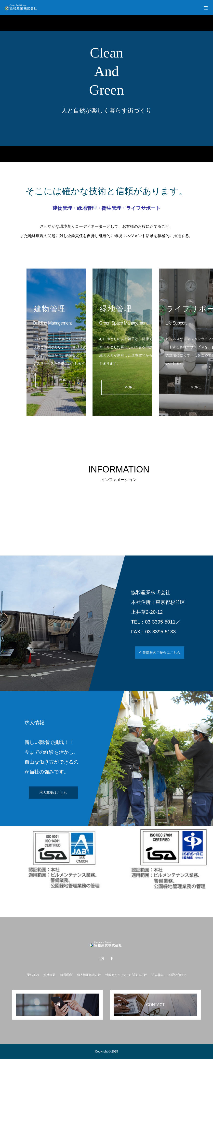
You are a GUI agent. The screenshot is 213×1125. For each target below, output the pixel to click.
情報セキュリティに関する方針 (126, 975)
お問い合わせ (177, 975)
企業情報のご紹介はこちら (159, 653)
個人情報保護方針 (89, 975)
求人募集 (157, 975)
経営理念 (66, 975)
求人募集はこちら (53, 793)
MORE (63, 380)
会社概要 (49, 975)
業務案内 (33, 975)
